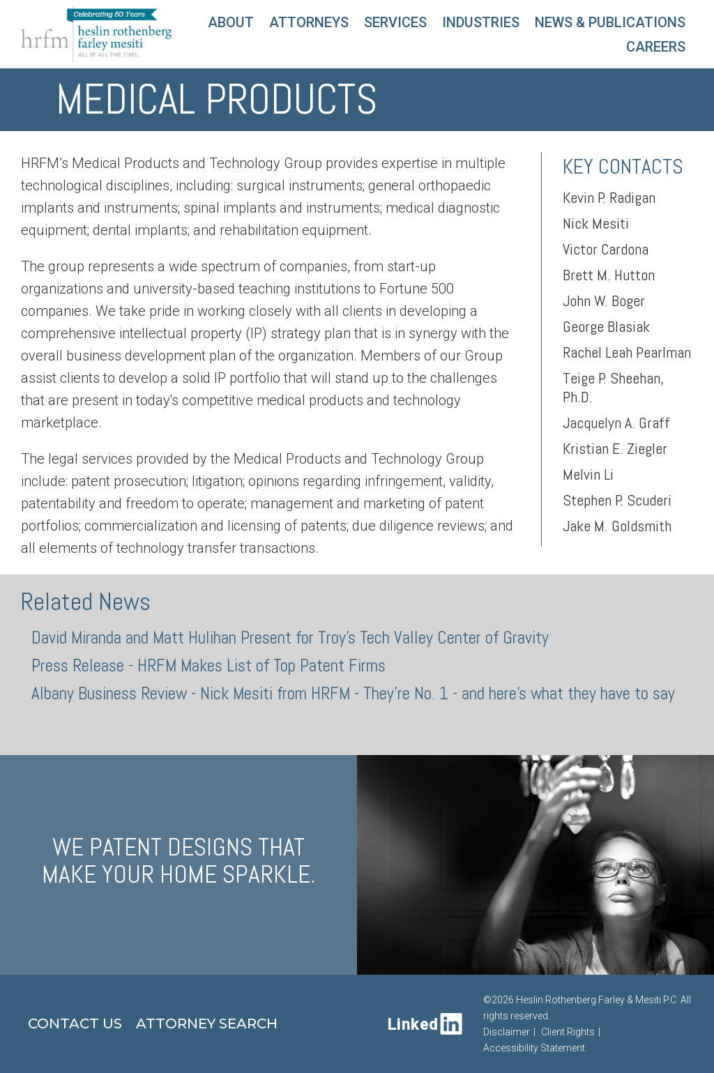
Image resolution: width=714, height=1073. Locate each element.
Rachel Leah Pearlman (627, 352)
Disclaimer (506, 1031)
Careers (655, 46)
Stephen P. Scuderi (617, 500)
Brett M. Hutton (609, 274)
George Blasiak (606, 326)
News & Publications (610, 22)
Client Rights (568, 1031)
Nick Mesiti (596, 223)
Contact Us (75, 1023)
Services (395, 22)
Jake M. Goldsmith (617, 525)
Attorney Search (207, 1023)
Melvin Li (588, 474)
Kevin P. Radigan (609, 197)
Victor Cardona (605, 249)
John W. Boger (604, 300)
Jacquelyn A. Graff (616, 422)
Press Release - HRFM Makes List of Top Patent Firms (208, 665)
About (231, 22)
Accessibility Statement (534, 1047)
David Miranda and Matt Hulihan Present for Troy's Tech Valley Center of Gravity (290, 637)
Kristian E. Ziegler (615, 448)
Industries (480, 22)
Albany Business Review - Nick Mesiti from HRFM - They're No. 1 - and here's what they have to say (353, 693)
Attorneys (309, 22)
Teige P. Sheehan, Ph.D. (613, 387)
